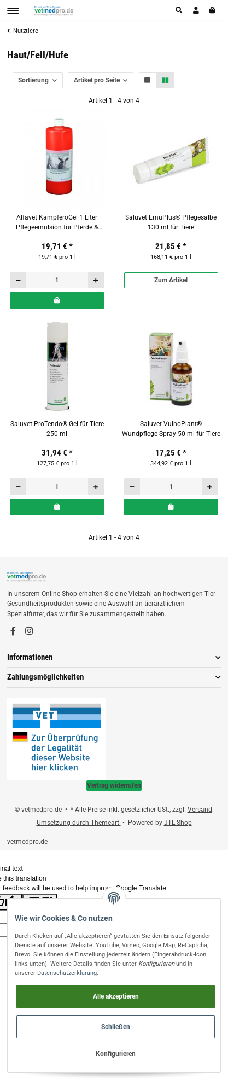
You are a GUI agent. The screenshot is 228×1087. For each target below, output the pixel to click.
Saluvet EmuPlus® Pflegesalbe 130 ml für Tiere (171, 222)
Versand (200, 809)
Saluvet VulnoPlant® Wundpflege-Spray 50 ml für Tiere (171, 429)
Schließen (115, 1027)
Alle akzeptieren (116, 996)
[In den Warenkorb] (57, 300)
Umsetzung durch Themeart (79, 822)
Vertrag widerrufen (114, 785)
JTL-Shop (178, 822)
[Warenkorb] (212, 10)
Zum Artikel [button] (171, 280)
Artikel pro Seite (97, 80)
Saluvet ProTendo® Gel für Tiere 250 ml (57, 429)
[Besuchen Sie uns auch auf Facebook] (13, 631)
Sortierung (33, 80)
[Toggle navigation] (13, 10)
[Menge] (57, 280)
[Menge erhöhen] (95, 280)
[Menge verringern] (18, 280)
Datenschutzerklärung (67, 973)
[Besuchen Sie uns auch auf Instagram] (29, 631)
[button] (179, 10)
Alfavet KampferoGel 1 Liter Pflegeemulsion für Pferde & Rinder (57, 223)
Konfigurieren (116, 1054)
